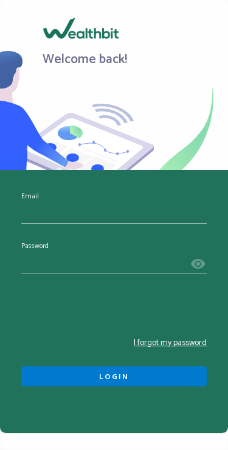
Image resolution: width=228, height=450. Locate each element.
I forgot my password (170, 343)
